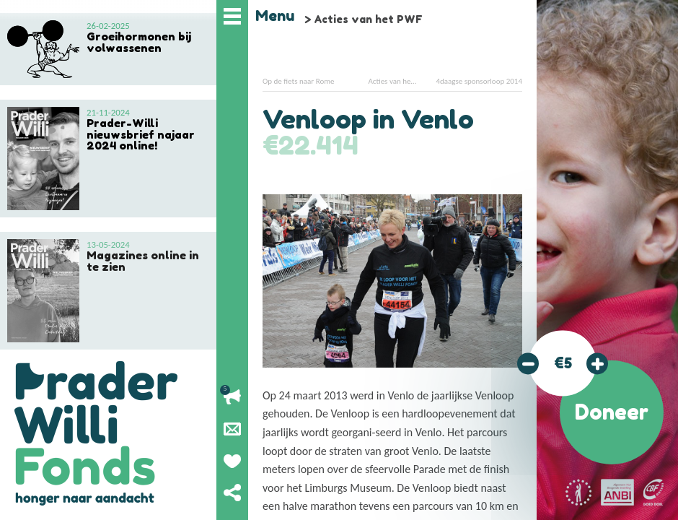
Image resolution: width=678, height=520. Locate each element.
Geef (232, 461)
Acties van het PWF (368, 19)
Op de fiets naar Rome (298, 81)
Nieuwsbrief (232, 429)
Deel (232, 492)
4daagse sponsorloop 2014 (479, 81)
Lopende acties (232, 397)
